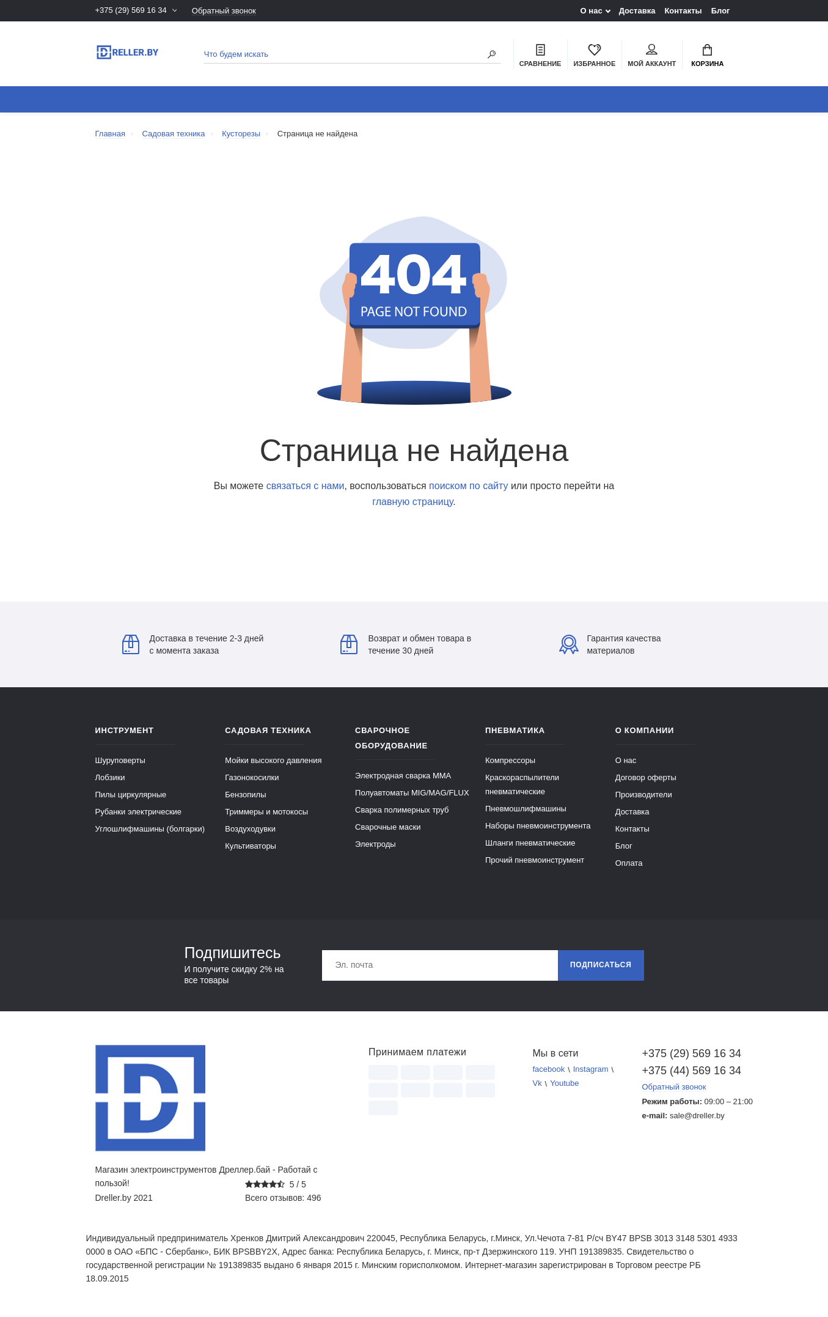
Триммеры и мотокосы (266, 811)
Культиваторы (250, 845)
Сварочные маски (387, 827)
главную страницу (412, 501)
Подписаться (601, 965)
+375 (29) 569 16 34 (131, 10)
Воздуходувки (250, 828)
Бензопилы (245, 794)
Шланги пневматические (530, 842)
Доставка (637, 10)
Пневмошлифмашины (525, 808)
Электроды (375, 844)
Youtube (564, 1083)
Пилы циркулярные (131, 794)
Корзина (707, 55)
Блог (720, 10)
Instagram (591, 1069)
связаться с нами (305, 486)
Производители (643, 794)
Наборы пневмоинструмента (538, 825)
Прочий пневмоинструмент (534, 860)
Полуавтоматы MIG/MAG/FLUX (412, 792)
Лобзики (110, 777)
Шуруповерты (120, 760)
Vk (536, 1083)
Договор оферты (645, 777)
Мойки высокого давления (273, 760)
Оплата (629, 863)
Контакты (683, 10)
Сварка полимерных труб (402, 809)
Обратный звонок (224, 10)
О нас (592, 10)
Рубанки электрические (138, 811)
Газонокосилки (252, 777)
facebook (548, 1069)
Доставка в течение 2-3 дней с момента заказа (193, 644)
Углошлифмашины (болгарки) (150, 828)
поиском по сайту (468, 486)
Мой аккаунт (652, 55)
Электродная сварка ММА (403, 775)
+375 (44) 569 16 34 (687, 1070)
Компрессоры (510, 760)
